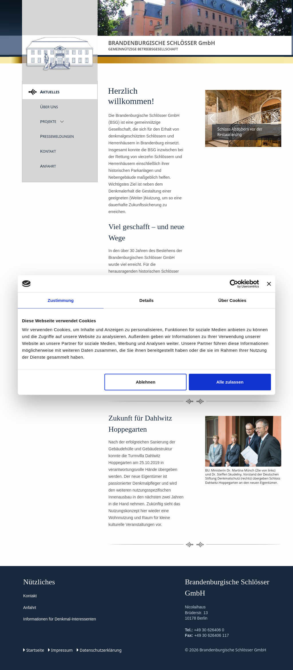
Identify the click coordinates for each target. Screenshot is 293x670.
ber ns (49, 106)
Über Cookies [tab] (232, 300)
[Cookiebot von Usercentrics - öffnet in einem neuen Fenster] (234, 283)
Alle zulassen (229, 382)
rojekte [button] (48, 121)
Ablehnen (145, 382)
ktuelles (50, 92)
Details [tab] (146, 300)
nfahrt (48, 166)
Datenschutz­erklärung (99, 650)
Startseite (33, 650)
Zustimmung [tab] (61, 300)
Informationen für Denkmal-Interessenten (59, 619)
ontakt (48, 151)
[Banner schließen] (269, 284)
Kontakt (30, 596)
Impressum (60, 650)
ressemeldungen (57, 136)
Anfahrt (29, 607)
